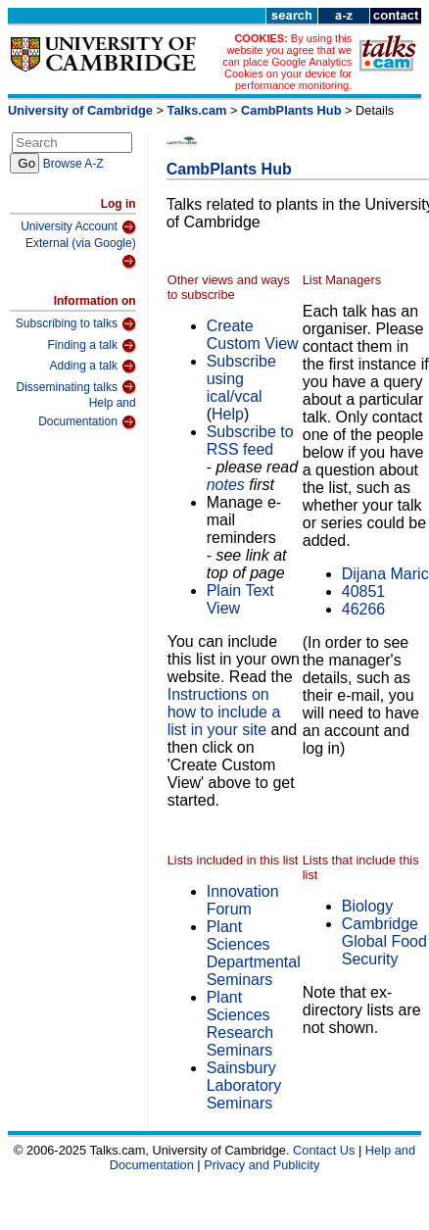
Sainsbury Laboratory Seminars (244, 1085)
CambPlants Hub (291, 110)
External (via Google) (80, 253)
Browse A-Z (73, 164)
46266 (364, 609)
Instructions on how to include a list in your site (224, 712)
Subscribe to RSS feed (250, 440)
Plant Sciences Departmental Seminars (254, 953)
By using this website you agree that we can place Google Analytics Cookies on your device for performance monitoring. (287, 61)
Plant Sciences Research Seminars (240, 1023)
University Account (78, 227)
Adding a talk (93, 366)
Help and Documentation (87, 413)
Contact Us (324, 1150)
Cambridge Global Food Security (384, 941)
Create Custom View (253, 335)
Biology (367, 906)
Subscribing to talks (76, 324)
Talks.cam (197, 110)
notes (226, 484)
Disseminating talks (76, 387)
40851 (364, 591)
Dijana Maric (385, 574)
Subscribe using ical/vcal (241, 379)
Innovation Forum (243, 900)
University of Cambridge (80, 110)
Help (228, 414)
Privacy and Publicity (261, 1164)
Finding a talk (92, 346)
